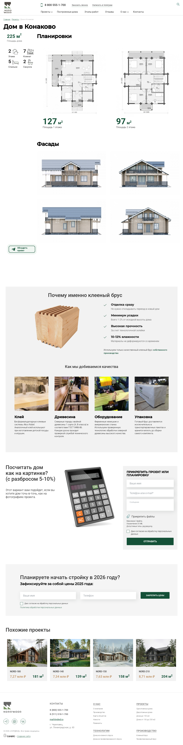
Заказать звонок (80, 5)
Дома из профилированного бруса (107, 739)
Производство (99, 712)
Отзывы (109, 11)
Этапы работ (91, 11)
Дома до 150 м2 (143, 716)
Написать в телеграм (102, 5)
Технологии (101, 730)
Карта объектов (99, 716)
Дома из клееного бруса (103, 735)
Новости (96, 720)
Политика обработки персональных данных (41, 607)
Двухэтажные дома (144, 712)
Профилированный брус (146, 739)
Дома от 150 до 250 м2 (145, 720)
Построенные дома (67, 11)
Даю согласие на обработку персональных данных (151, 532)
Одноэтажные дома (144, 709)
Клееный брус (142, 735)
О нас (123, 11)
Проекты (45, 11)
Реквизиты (97, 723)
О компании (98, 709)
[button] (71, 82)
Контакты (138, 11)
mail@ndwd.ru (56, 719)
